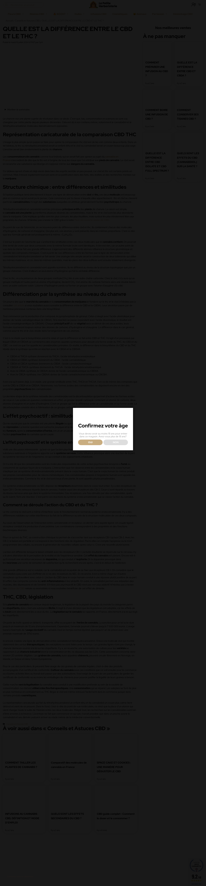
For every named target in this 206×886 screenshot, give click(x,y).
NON (116, 454)
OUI (90, 454)
